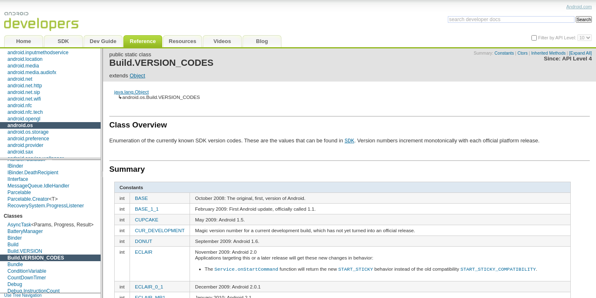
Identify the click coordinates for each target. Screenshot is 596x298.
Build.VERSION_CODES (35, 258)
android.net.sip (23, 92)
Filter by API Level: (557, 37)
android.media (23, 66)
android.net (19, 79)
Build (13, 245)
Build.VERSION (24, 251)
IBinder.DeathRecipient (32, 172)
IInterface (17, 179)
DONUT (143, 241)
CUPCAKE (147, 219)
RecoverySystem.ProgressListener (45, 206)
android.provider (25, 145)
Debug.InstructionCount (33, 291)
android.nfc (19, 105)
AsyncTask (19, 225)
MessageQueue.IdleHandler (38, 186)
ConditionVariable (26, 271)
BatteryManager (25, 231)
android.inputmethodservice (37, 52)
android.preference (28, 139)
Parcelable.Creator (28, 199)
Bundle (15, 264)
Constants (504, 53)
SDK (349, 140)
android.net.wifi (24, 99)
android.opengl (23, 119)
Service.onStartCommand (246, 268)
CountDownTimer (26, 278)
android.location (25, 59)
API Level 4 (577, 58)
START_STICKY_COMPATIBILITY (498, 268)
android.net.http (24, 86)
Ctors (522, 53)
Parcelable (19, 192)
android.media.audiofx (31, 72)
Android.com (579, 6)
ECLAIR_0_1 (149, 286)
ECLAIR (143, 252)
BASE (141, 198)
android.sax (20, 152)
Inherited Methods (548, 53)
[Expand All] (580, 53)
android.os (20, 125)
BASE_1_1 (147, 208)
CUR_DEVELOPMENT (160, 230)
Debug (14, 284)
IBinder (15, 166)
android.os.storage (27, 132)
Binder (14, 238)
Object (137, 75)
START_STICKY (355, 268)
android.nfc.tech (25, 112)
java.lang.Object (131, 91)
